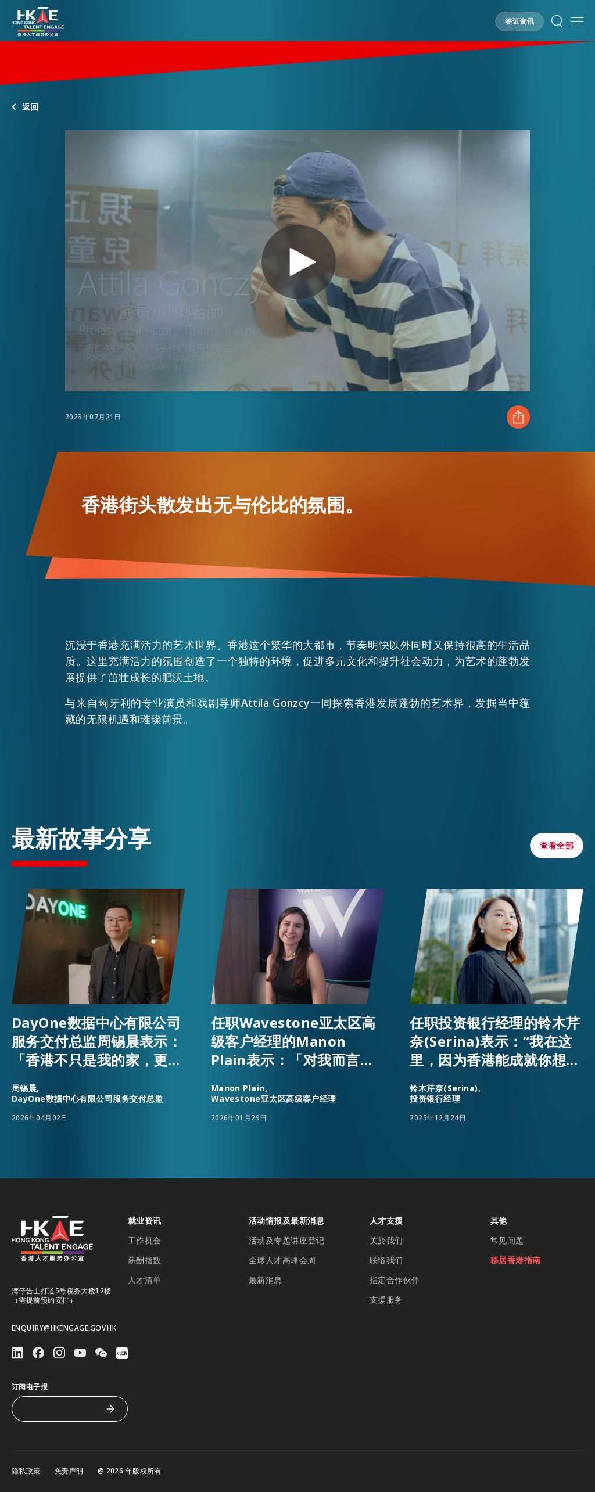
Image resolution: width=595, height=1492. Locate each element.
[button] (519, 21)
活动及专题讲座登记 (286, 1240)
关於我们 (386, 1240)
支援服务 (386, 1300)
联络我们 (386, 1260)
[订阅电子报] (61, 1409)
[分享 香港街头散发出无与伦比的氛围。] (518, 417)
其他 (498, 1221)
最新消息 (265, 1280)
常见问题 (507, 1240)
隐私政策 (26, 1471)
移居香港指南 (515, 1260)
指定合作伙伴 (395, 1280)
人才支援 (386, 1221)
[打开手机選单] (577, 21)
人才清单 (145, 1280)
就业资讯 (145, 1221)
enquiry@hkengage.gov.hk (64, 1328)
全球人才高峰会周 (282, 1260)
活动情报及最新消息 (286, 1221)
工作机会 (145, 1240)
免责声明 (69, 1471)
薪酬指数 (145, 1260)
